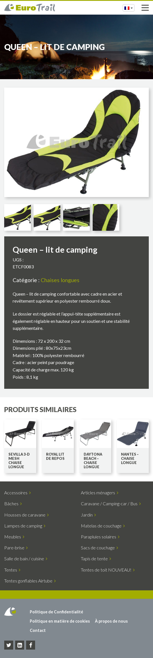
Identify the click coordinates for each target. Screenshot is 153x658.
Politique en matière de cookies (60, 621)
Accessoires (17, 492)
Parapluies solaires (100, 536)
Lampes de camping (24, 525)
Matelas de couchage (103, 525)
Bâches (13, 503)
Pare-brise (16, 547)
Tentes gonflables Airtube (30, 580)
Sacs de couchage (99, 547)
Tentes (12, 569)
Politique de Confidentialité (56, 611)
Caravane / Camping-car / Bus (111, 503)
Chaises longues (60, 280)
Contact (38, 630)
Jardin (88, 514)
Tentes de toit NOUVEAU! (108, 569)
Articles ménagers (99, 492)
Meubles (14, 536)
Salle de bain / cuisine (25, 558)
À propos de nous (111, 621)
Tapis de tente (96, 558)
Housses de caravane (26, 514)
